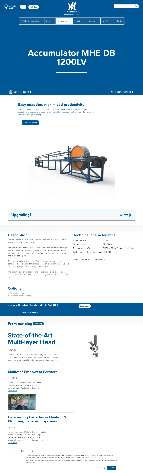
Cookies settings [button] (100, 468)
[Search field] (126, 6)
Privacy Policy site (95, 457)
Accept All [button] (112, 468)
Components (62, 21)
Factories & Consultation (30, 21)
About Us (106, 21)
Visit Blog (33, 7)
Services (92, 21)
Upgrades (77, 21)
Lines (48, 21)
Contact (120, 21)
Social (23, 7)
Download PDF (115, 106)
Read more (81, 297)
